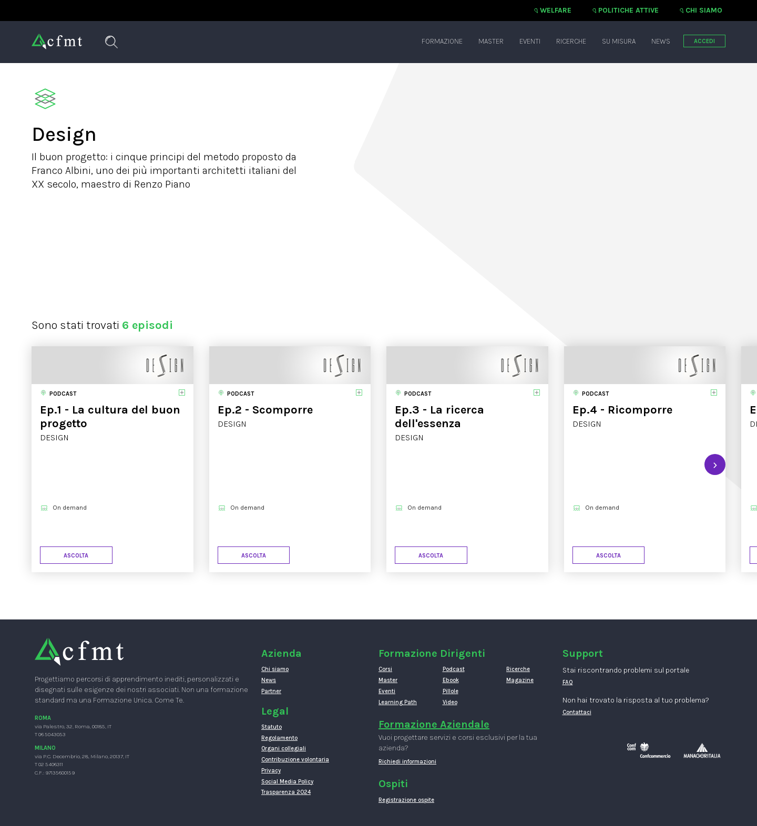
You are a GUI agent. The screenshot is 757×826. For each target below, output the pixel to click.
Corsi (385, 669)
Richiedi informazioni (407, 761)
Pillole (450, 691)
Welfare (555, 10)
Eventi (529, 41)
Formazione (442, 41)
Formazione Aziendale (433, 724)
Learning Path (397, 702)
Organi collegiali (283, 748)
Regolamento (279, 738)
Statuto (271, 727)
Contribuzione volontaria (295, 759)
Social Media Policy (287, 781)
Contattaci (576, 712)
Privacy (271, 770)
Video (450, 702)
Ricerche (571, 41)
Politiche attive (628, 10)
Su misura (619, 41)
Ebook (451, 680)
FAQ (567, 682)
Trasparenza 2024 (286, 792)
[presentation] (714, 464)
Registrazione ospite (406, 800)
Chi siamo (704, 10)
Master (491, 41)
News (660, 41)
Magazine (520, 680)
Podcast (454, 669)
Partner (271, 691)
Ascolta (76, 555)
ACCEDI (704, 41)
